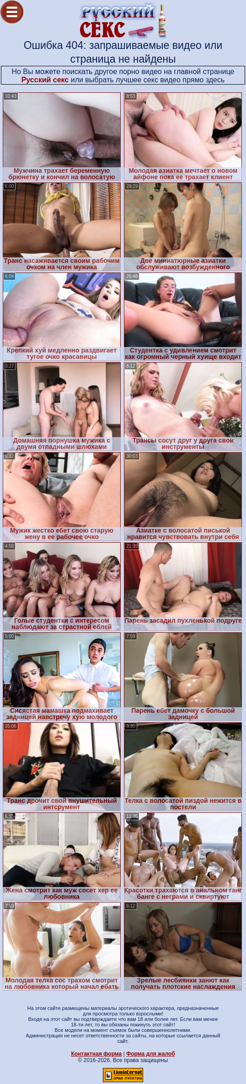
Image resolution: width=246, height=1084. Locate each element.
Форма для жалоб (150, 1054)
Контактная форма (96, 1054)
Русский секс (45, 80)
